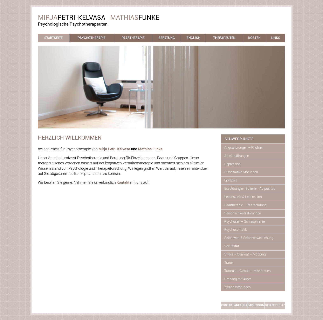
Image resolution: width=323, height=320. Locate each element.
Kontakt (123, 182)
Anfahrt (240, 305)
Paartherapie (133, 38)
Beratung (166, 38)
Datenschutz (275, 305)
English (193, 38)
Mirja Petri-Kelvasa (114, 149)
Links (275, 38)
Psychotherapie (91, 38)
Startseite (53, 38)
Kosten (254, 38)
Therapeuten (224, 38)
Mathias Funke (150, 149)
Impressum (256, 305)
